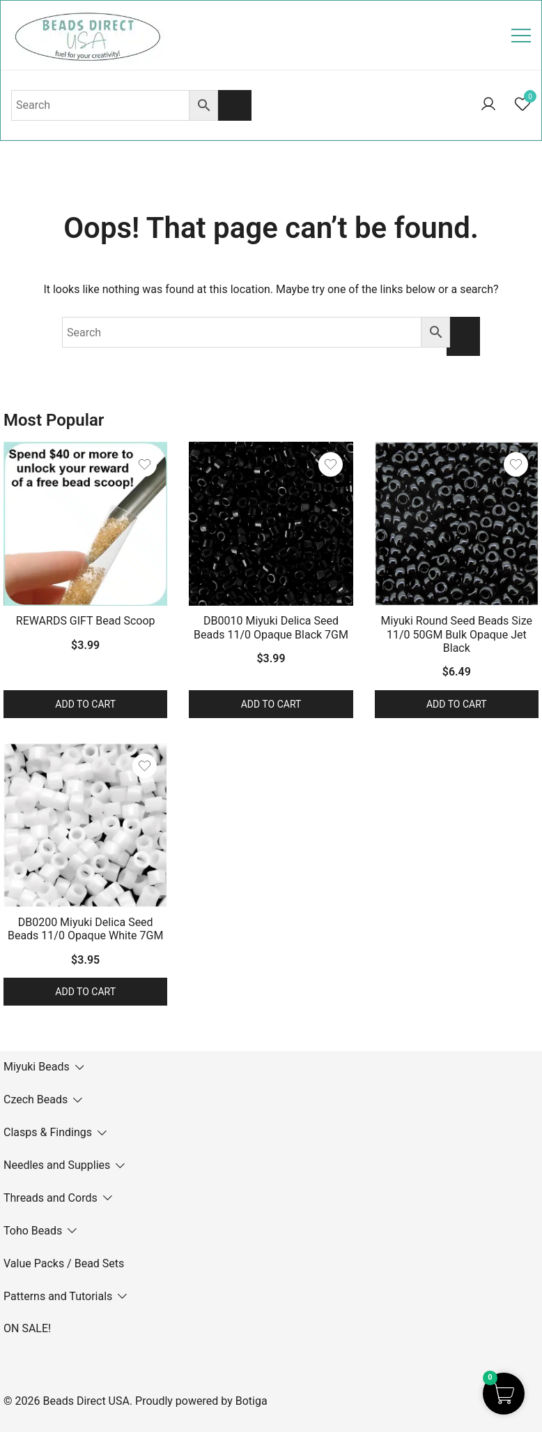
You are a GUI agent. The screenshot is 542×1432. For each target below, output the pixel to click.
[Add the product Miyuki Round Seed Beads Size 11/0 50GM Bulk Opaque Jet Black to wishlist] (516, 464)
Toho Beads (32, 1230)
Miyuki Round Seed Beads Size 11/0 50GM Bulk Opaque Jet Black (456, 634)
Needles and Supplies (56, 1165)
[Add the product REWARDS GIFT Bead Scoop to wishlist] (144, 464)
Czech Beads (35, 1099)
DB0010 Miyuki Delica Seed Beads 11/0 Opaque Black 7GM (271, 627)
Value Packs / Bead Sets (63, 1263)
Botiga (251, 1401)
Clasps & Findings (47, 1132)
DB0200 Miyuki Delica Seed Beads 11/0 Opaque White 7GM (85, 929)
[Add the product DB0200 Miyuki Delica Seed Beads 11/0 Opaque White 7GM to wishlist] (144, 766)
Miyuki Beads (36, 1066)
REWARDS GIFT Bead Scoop (85, 620)
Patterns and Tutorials (57, 1296)
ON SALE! (27, 1328)
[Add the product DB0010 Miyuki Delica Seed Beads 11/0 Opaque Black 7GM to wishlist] (330, 464)
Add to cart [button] (85, 704)
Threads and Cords (50, 1197)
